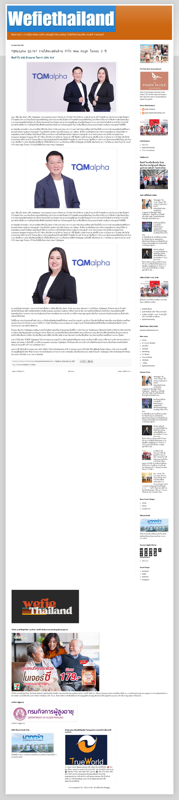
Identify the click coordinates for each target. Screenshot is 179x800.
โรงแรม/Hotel (147, 357)
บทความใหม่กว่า (18, 371)
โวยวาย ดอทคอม (148, 150)
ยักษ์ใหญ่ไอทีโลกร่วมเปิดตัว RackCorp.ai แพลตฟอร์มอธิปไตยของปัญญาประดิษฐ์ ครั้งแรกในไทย (155, 229)
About (144, 506)
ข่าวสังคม (32, 365)
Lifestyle (145, 349)
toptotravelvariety (148, 148)
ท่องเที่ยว (145, 346)
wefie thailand (150, 109)
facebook (145, 571)
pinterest (145, 577)
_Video (144, 363)
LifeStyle (145, 360)
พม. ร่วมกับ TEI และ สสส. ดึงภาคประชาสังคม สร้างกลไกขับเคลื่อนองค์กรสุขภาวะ (159, 478)
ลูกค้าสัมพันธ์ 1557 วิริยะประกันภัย (154, 312)
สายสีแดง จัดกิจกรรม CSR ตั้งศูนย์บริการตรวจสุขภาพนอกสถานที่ (160, 454)
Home (144, 340)
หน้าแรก (71, 371)
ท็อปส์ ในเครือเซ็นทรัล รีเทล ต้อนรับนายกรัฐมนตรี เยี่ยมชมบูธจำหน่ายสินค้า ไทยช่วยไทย (153, 165)
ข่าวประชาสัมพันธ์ (22, 365)
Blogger (107, 788)
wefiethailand (147, 309)
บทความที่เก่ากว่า (124, 371)
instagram (145, 580)
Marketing (145, 352)
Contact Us (146, 509)
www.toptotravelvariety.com (155, 113)
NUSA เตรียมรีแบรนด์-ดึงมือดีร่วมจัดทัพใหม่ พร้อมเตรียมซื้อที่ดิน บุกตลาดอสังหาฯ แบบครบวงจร (160, 255)
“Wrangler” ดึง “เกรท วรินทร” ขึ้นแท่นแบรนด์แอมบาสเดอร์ (160, 203)
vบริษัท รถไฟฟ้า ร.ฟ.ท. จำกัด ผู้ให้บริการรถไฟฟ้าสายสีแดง (154, 315)
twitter (144, 574)
